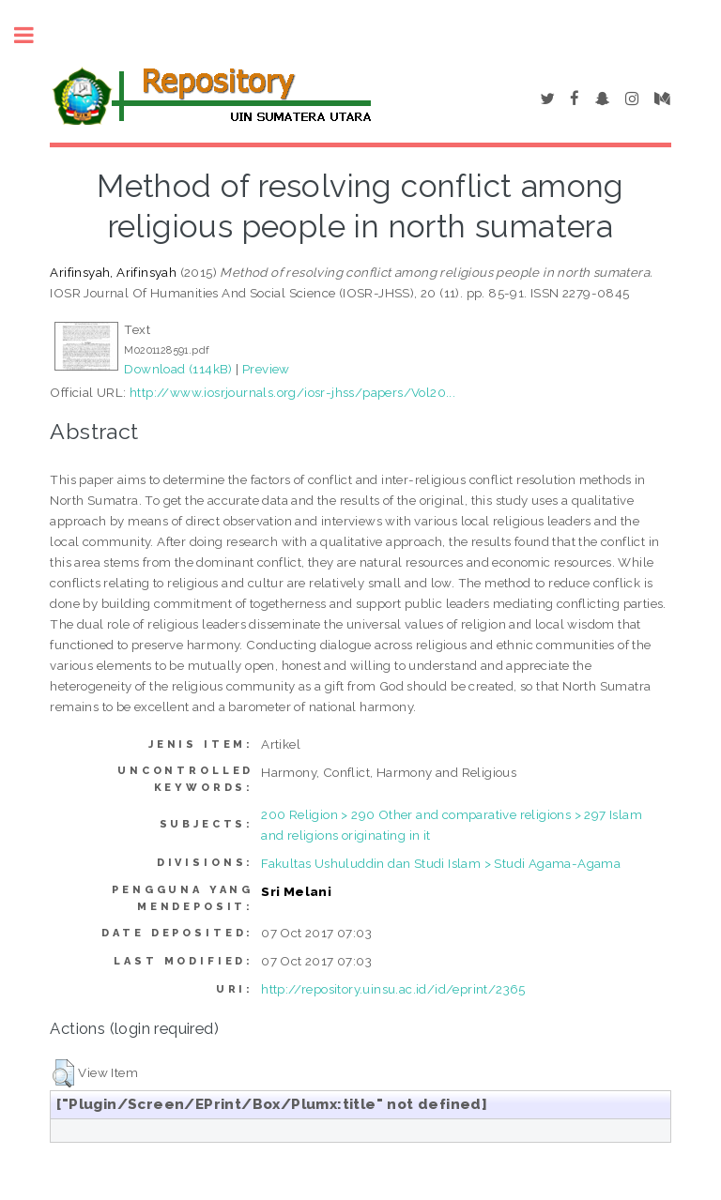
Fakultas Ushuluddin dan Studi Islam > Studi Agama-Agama (441, 863)
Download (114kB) (178, 368)
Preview (266, 368)
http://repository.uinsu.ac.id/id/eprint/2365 (393, 988)
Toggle (34, 35)
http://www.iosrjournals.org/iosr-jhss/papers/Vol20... (292, 392)
